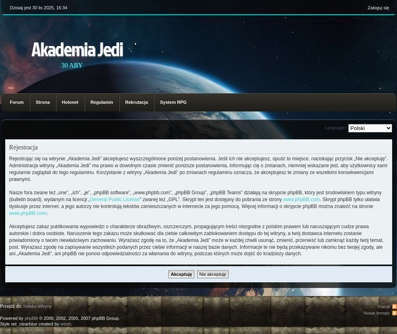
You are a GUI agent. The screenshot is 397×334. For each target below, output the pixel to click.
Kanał (384, 306)
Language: (335, 127)
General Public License (114, 199)
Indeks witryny (37, 306)
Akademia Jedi (77, 48)
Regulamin (102, 102)
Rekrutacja (136, 102)
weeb (65, 323)
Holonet (70, 102)
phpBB (31, 318)
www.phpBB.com (301, 199)
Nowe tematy (377, 313)
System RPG (173, 102)
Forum (17, 102)
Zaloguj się (378, 7)
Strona (43, 102)
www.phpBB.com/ (28, 213)
